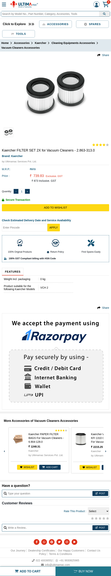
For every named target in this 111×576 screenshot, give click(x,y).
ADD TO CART (28, 571)
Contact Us (93, 550)
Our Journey (18, 550)
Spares (92, 24)
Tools (18, 33)
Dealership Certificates (41, 550)
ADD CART (50, 467)
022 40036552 (42, 560)
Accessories (55, 24)
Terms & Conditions (60, 553)
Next (105, 450)
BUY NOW (83, 571)
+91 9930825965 (67, 560)
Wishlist (27, 467)
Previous (4, 450)
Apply (53, 227)
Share (105, 55)
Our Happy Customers (71, 550)
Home (5, 42)
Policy (42, 553)
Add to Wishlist (55, 207)
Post (100, 493)
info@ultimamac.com (55, 564)
